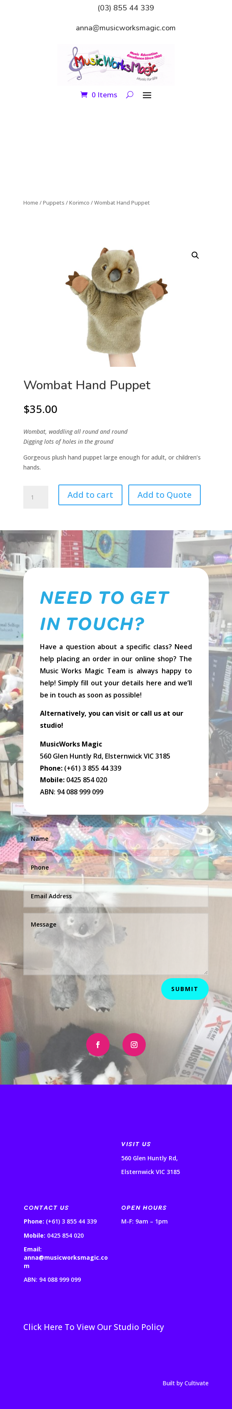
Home (30, 202)
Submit (185, 989)
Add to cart (90, 494)
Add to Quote (164, 494)
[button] (195, 255)
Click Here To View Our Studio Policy (93, 1327)
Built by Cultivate (185, 1383)
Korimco (79, 202)
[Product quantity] (35, 497)
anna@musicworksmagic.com (126, 28)
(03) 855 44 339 (125, 8)
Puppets (54, 202)
